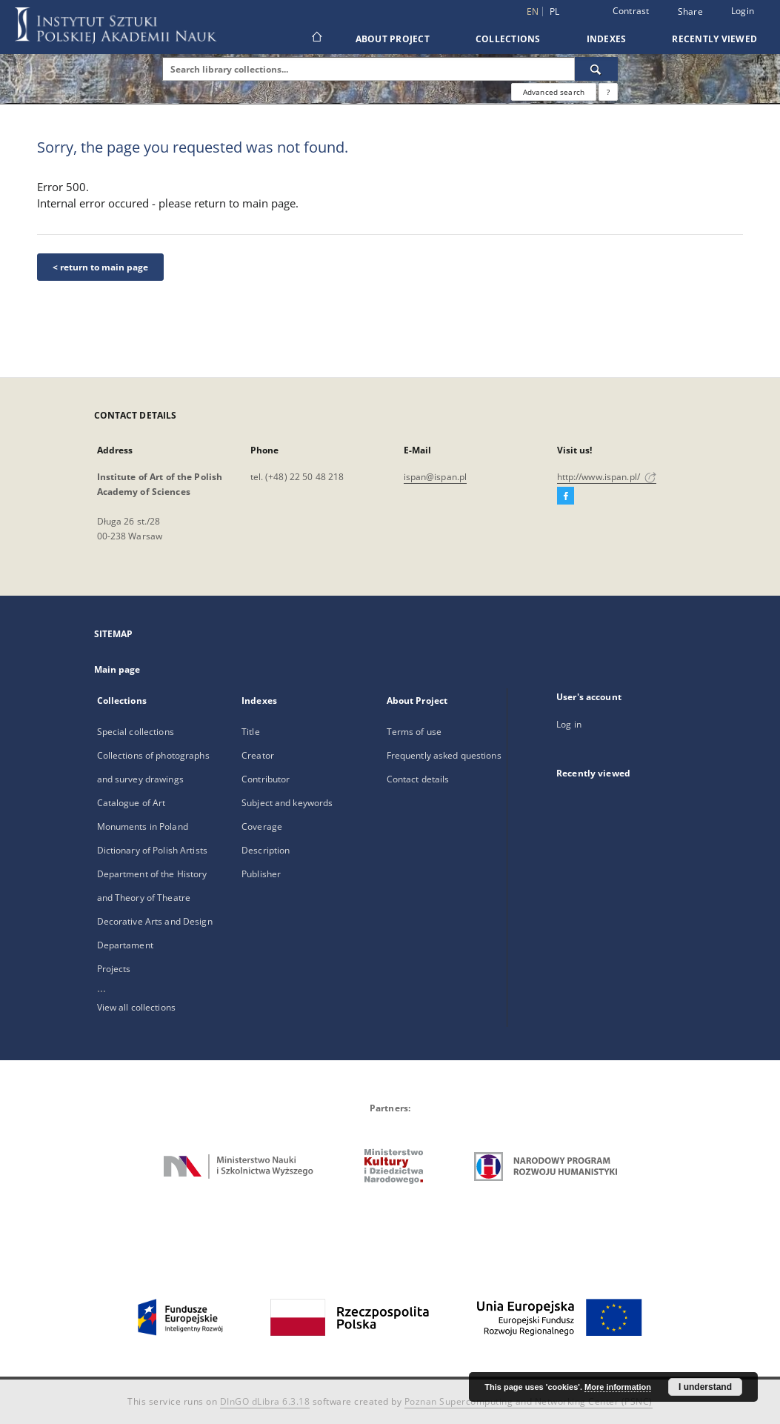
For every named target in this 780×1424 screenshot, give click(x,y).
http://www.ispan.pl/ (607, 476)
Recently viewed (714, 39)
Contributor (265, 779)
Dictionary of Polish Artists (152, 850)
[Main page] (316, 38)
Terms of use (414, 731)
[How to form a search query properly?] (608, 92)
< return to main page (100, 267)
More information (617, 1387)
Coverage (261, 826)
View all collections (136, 1007)
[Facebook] (565, 496)
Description (265, 850)
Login (742, 10)
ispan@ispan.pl (435, 476)
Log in (568, 724)
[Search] (596, 69)
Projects (114, 968)
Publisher (261, 874)
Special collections (135, 731)
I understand (705, 1387)
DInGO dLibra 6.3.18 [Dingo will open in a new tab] (265, 1401)
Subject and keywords (287, 802)
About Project (393, 39)
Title (250, 731)
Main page (117, 669)
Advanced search (553, 92)
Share (690, 12)
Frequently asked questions (444, 755)
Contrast (631, 10)
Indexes (607, 39)
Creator (257, 755)
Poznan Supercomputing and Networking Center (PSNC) (528, 1401)
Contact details (418, 779)
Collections (508, 39)
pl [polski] (555, 11)
